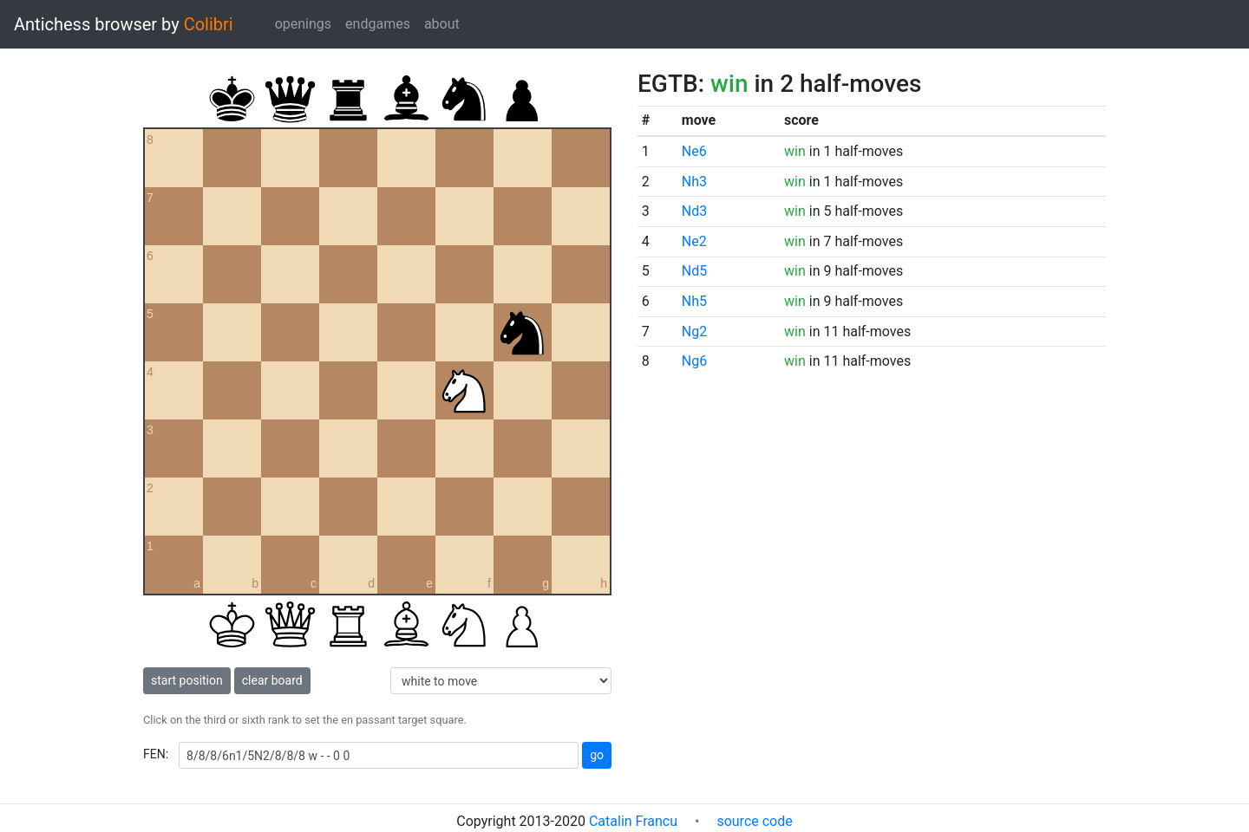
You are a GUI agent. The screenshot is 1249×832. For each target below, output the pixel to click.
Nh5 (694, 301)
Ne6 (694, 151)
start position (187, 680)
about (442, 24)
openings (303, 24)
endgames (377, 24)
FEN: (155, 754)
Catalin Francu (633, 821)
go (597, 755)
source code (754, 821)
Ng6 (694, 361)
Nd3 (694, 211)
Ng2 (694, 331)
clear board (272, 680)
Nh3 (694, 181)
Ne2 (694, 241)
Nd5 (694, 271)
